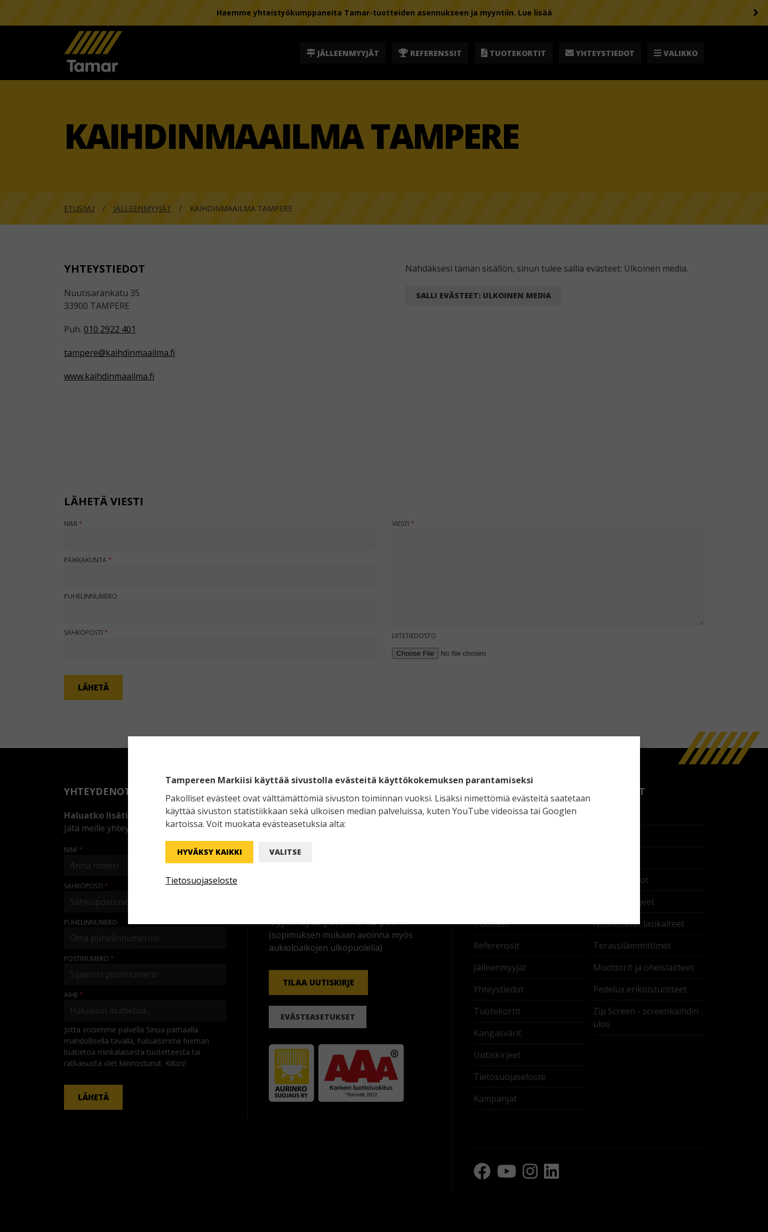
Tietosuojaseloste (201, 880)
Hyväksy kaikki (209, 852)
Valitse (285, 852)
